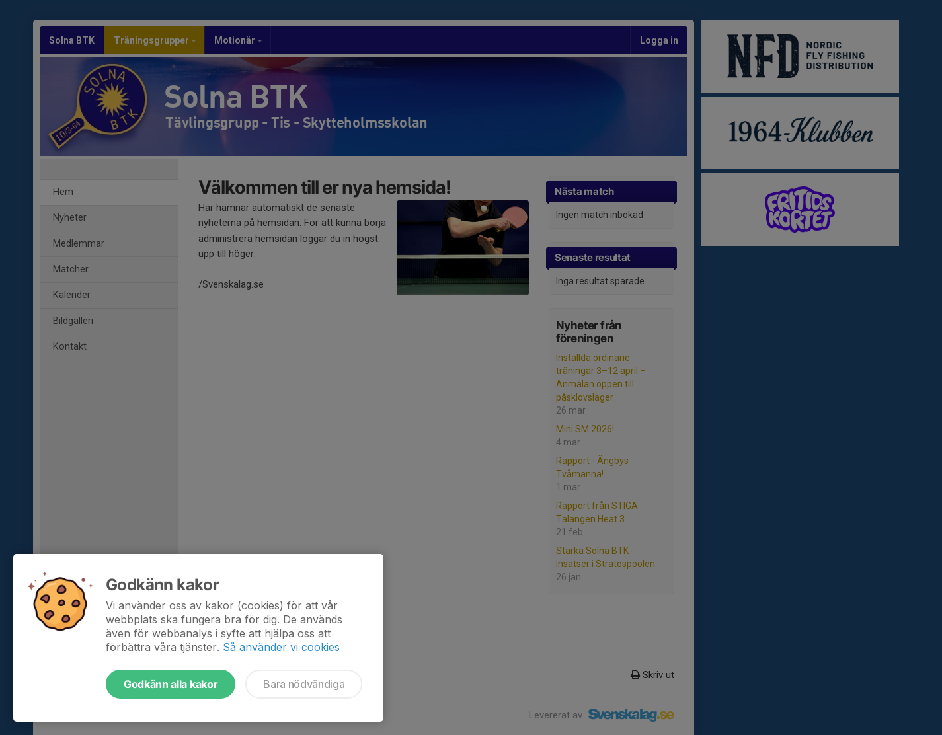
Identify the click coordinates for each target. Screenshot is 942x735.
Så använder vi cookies (281, 647)
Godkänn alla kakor (170, 684)
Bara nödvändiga (303, 684)
